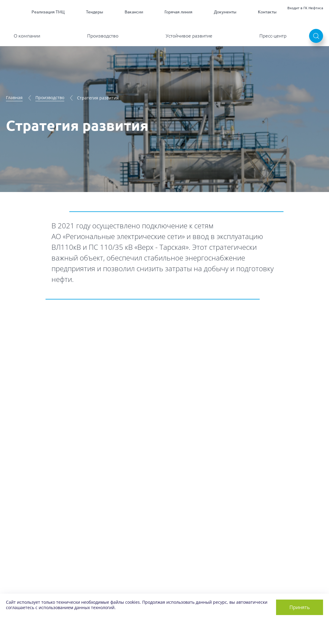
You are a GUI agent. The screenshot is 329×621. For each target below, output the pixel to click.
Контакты (267, 12)
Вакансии (134, 12)
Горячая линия (178, 12)
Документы (225, 12)
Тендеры (94, 12)
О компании (27, 35)
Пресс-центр (272, 35)
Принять (299, 607)
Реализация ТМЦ (48, 12)
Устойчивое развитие (189, 35)
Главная (14, 97)
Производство (102, 35)
